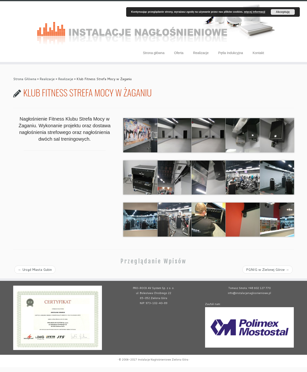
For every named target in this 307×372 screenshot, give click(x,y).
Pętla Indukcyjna (230, 53)
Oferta (178, 53)
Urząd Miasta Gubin (35, 274)
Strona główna (154, 53)
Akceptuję (282, 12)
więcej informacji (254, 11)
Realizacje (201, 53)
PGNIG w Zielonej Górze (267, 274)
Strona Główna (24, 83)
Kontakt (258, 53)
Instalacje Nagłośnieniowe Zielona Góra (163, 364)
